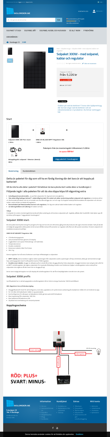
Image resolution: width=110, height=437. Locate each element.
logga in (20, 2)
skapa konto (29, 2)
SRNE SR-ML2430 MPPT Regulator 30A (50, 140)
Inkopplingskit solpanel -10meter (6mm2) (24, 159)
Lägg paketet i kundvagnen (66, 159)
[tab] (13, 171)
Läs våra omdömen (72, 23)
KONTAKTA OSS (83, 11)
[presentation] (13, 171)
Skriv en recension (89, 63)
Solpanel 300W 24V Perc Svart (19, 140)
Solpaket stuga (66, 49)
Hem (58, 49)
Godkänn (79, 434)
